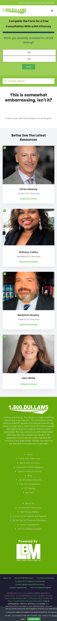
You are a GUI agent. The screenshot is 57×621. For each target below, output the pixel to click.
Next (28, 66)
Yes (29, 52)
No (29, 59)
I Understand (34, 619)
